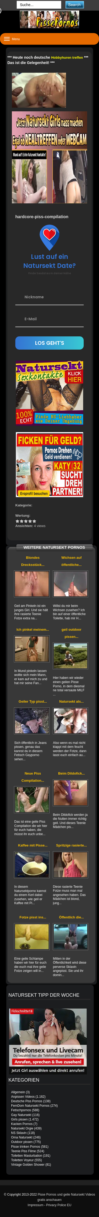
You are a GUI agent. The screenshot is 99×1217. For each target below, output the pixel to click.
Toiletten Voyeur (22, 1160)
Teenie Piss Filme (23, 1151)
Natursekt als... (71, 701)
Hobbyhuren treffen (67, 58)
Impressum (35, 1205)
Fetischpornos (21, 1110)
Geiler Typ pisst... (33, 701)
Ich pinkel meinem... (32, 630)
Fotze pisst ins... (33, 917)
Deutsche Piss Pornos (26, 1101)
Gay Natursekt (21, 1115)
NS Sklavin (19, 1133)
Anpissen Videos (23, 1097)
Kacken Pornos (21, 1124)
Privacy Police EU (58, 1205)
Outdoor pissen (21, 1142)
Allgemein (18, 1092)
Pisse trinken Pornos (25, 1147)
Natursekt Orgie (22, 1128)
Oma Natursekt (21, 1137)
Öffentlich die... (71, 917)
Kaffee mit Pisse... (33, 845)
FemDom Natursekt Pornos (30, 1106)
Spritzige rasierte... (71, 845)
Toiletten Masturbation (26, 1155)
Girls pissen (19, 1119)
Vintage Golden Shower (28, 1164)
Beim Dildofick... (71, 773)
